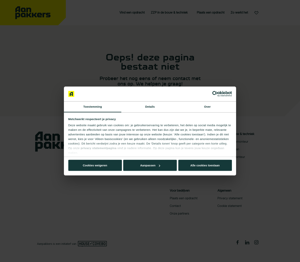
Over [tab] (207, 106)
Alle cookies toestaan (94, 165)
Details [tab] (150, 106)
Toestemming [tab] (92, 106)
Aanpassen (149, 165)
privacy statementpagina (98, 148)
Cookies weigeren (204, 165)
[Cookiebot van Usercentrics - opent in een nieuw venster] (215, 94)
